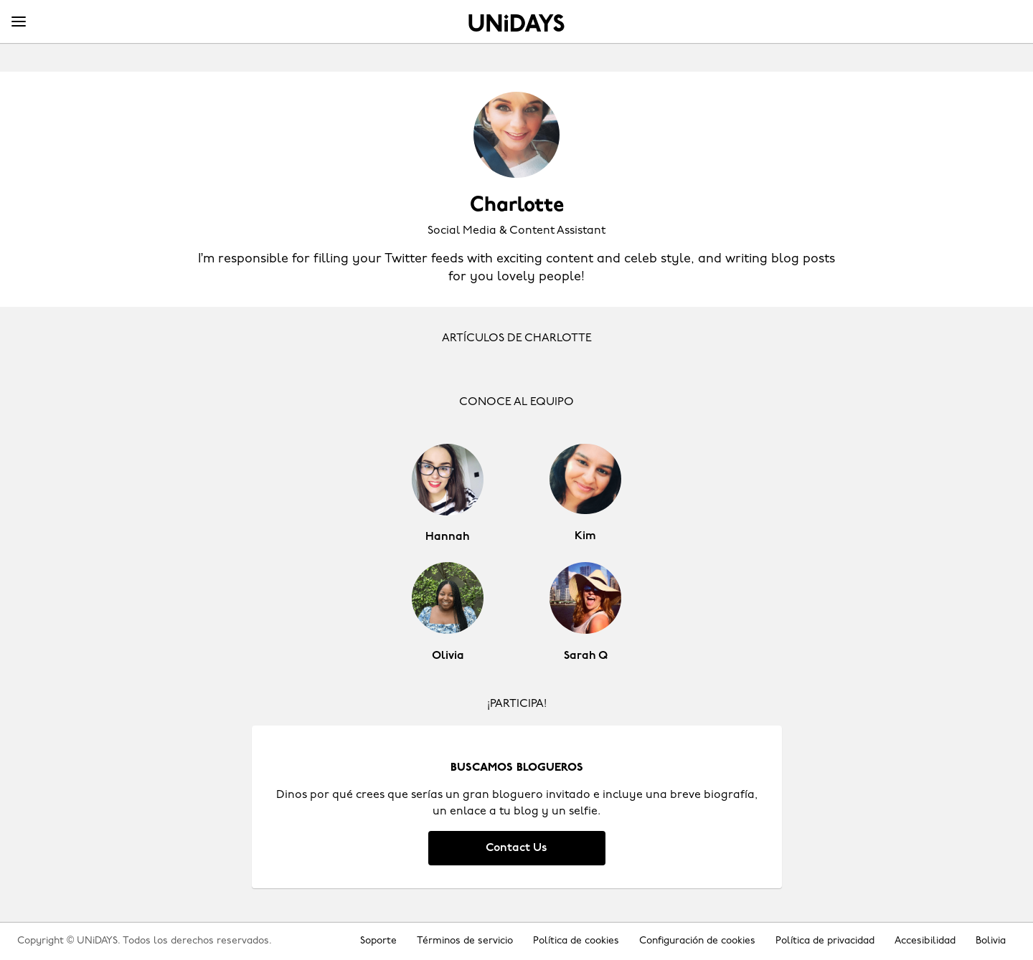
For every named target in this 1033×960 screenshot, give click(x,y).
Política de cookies (576, 941)
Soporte (378, 941)
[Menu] (18, 22)
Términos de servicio (465, 941)
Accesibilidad (925, 941)
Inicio (516, 23)
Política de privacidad (824, 941)
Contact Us (516, 848)
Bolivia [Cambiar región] (991, 941)
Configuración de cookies (697, 941)
